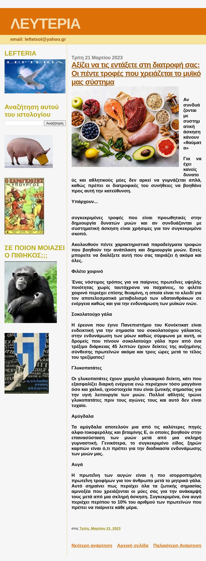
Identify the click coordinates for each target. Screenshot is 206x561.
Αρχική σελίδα (133, 545)
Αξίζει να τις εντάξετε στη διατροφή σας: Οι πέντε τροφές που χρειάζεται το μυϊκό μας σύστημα (136, 73)
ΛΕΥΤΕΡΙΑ (45, 23)
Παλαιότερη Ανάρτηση (177, 545)
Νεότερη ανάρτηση (92, 545)
